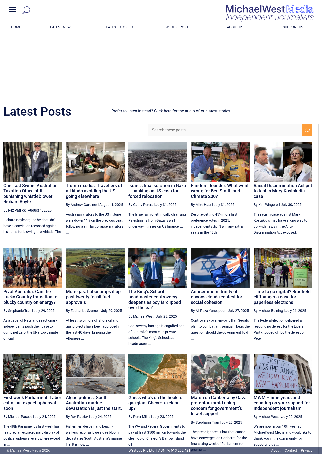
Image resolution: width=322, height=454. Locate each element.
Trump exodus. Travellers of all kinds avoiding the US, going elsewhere (94, 125)
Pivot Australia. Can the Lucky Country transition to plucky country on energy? (30, 231)
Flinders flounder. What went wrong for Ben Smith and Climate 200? (220, 125)
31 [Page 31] (296, 404)
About (276, 450)
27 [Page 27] (245, 404)
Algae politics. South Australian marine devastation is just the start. (94, 337)
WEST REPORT (177, 27)
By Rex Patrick (14, 144)
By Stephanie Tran (17, 245)
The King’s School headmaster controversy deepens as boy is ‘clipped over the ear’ (154, 234)
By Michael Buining (268, 245)
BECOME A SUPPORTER (296, 422)
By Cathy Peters (140, 139)
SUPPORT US (293, 27)
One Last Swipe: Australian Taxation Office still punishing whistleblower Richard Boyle (30, 127)
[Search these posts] (225, 64)
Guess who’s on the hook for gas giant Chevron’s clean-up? (156, 337)
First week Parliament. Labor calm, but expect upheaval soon (32, 337)
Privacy (306, 450)
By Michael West (141, 250)
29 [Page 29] (270, 404)
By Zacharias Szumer (82, 245)
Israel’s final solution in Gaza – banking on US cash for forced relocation (157, 125)
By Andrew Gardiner (81, 139)
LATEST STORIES (119, 27)
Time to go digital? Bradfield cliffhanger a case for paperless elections (282, 231)
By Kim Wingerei (266, 139)
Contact (291, 450)
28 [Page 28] (257, 404)
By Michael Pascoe (17, 351)
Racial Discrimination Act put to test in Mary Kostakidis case (283, 125)
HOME (16, 27)
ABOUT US (235, 27)
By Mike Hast (201, 139)
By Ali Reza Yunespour (208, 245)
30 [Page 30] (283, 404)
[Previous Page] (233, 403)
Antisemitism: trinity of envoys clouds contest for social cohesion (216, 231)
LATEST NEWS (61, 27)
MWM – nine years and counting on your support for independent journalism (282, 337)
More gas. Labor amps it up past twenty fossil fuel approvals (93, 231)
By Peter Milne (139, 351)
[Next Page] (307, 403)
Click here (162, 45)
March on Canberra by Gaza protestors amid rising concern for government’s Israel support (219, 340)
